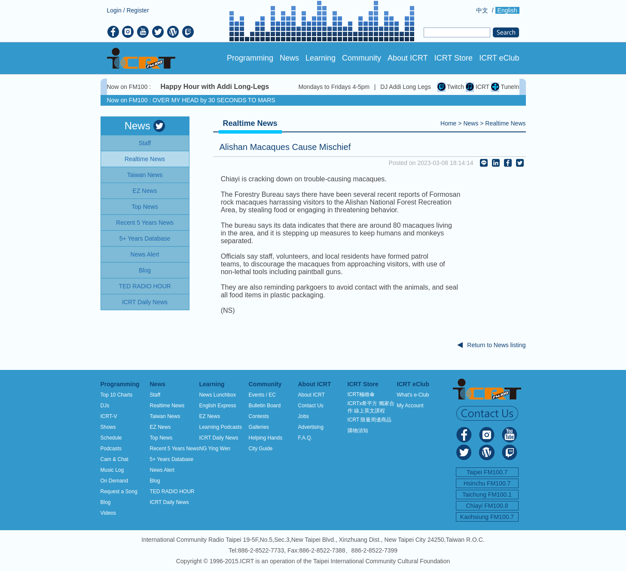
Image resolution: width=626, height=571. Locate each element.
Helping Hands (266, 438)
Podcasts (111, 449)
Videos (108, 513)
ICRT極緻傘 (361, 394)
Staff (155, 395)
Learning (320, 58)
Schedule (111, 438)
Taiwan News (165, 416)
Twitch (450, 86)
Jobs (303, 416)
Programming (250, 58)
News (289, 58)
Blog (106, 502)
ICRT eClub (499, 58)
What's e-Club (413, 395)
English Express (217, 406)
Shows (108, 427)
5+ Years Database (172, 459)
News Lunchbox (217, 395)
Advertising (311, 427)
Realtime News (505, 123)
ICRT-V (109, 416)
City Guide (261, 449)
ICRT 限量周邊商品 (370, 420)
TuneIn (505, 86)
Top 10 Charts (117, 395)
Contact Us (311, 406)
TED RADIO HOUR (172, 492)
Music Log (112, 470)
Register (137, 10)
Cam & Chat (114, 459)
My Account (410, 406)
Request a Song (119, 492)
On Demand (114, 481)
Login (114, 10)
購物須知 (358, 430)
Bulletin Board (265, 406)
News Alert (162, 470)
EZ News (160, 427)
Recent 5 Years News (174, 449)
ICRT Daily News (169, 502)
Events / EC (262, 395)
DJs (105, 406)
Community (361, 58)
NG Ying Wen (214, 449)
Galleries (259, 427)
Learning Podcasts (220, 427)
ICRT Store (453, 58)
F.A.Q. (305, 438)
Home (448, 123)
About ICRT (408, 58)
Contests (259, 416)
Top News (161, 438)
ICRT (477, 86)
